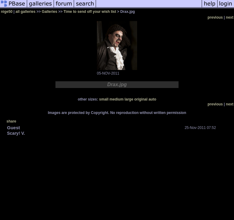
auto (152, 99)
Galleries (49, 11)
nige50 (6, 11)
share (11, 121)
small (103, 99)
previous (215, 17)
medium (116, 99)
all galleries (25, 11)
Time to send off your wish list (90, 11)
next (229, 17)
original (140, 99)
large (129, 99)
